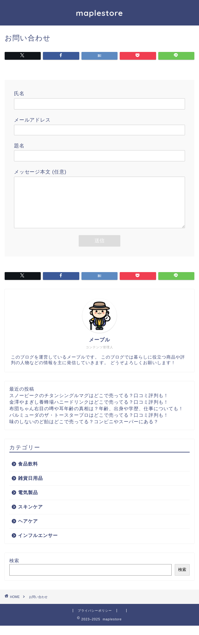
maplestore (99, 13)
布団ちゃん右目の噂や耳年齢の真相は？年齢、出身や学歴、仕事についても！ (96, 417)
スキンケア (30, 516)
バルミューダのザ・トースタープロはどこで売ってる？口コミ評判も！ (89, 424)
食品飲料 (28, 473)
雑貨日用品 (30, 487)
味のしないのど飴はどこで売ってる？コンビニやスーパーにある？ (84, 430)
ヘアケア (28, 530)
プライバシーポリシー (95, 620)
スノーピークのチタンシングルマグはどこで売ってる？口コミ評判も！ (89, 404)
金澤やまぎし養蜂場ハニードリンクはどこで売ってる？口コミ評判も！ (89, 411)
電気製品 (28, 501)
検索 (14, 569)
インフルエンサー (38, 544)
